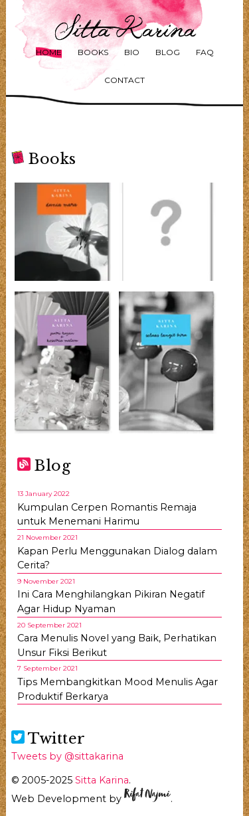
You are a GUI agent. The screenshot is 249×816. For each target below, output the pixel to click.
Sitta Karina (102, 780)
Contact (124, 80)
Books (93, 52)
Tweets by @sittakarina (67, 756)
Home (49, 52)
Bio (131, 52)
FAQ (205, 52)
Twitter (48, 739)
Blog (167, 52)
